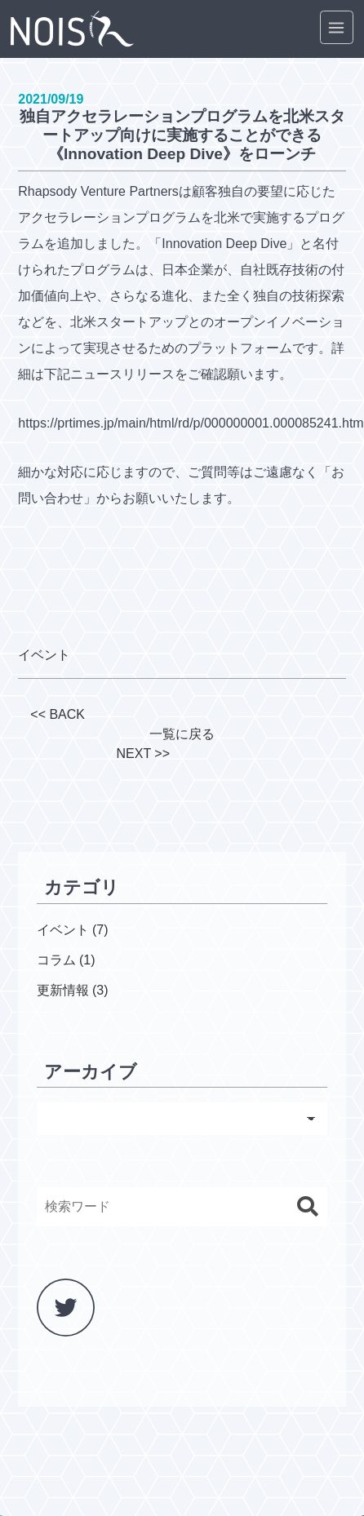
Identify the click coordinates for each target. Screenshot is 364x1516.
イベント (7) (73, 930)
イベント (44, 655)
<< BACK (57, 714)
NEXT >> (143, 753)
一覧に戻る (182, 734)
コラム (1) (66, 960)
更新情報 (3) (73, 990)
